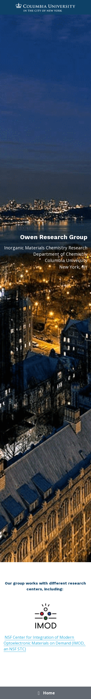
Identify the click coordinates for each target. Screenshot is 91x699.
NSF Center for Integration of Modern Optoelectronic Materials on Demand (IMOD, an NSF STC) (45, 643)
